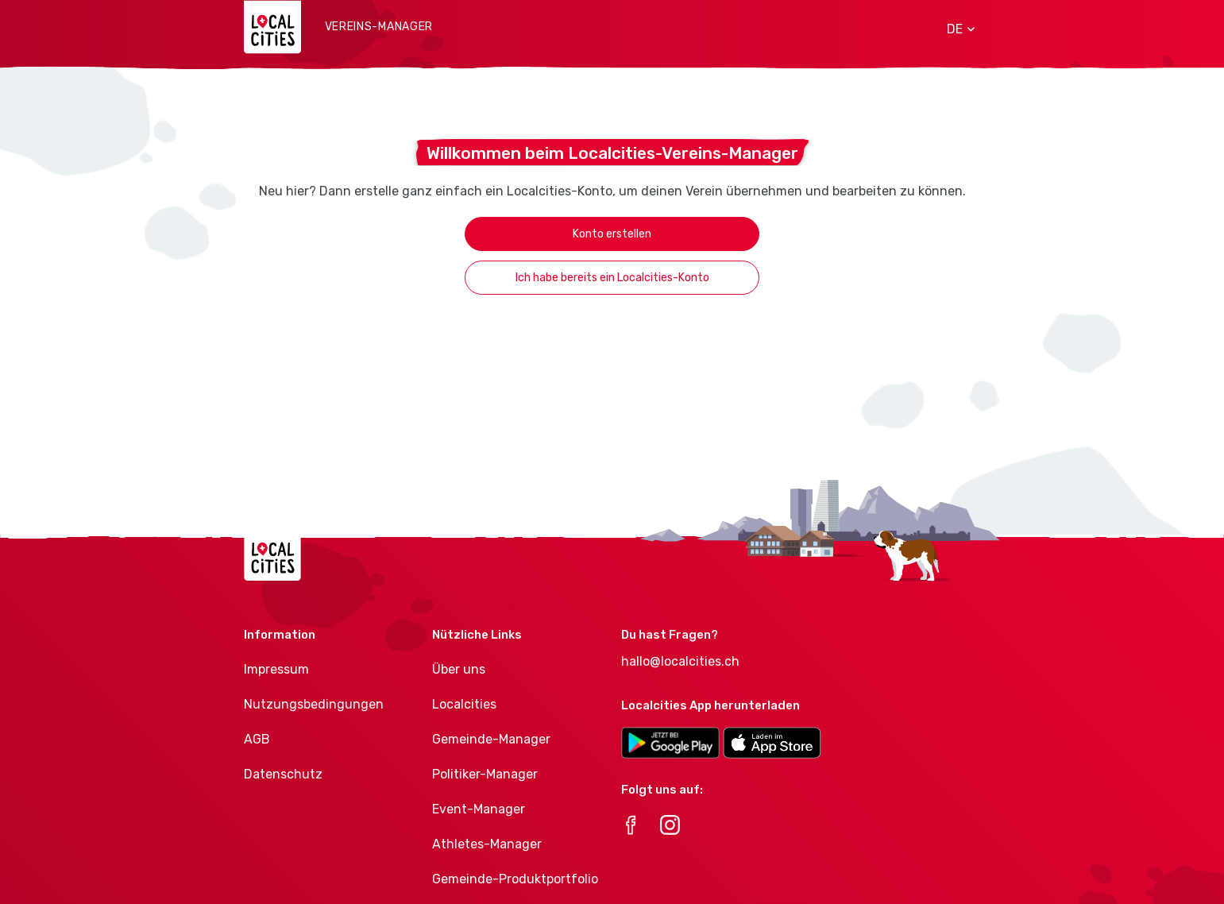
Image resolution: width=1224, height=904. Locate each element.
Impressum (276, 669)
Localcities (464, 704)
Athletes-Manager (487, 844)
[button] (955, 29)
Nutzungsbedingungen (314, 704)
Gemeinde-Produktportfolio (515, 879)
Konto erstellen (612, 234)
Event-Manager (478, 809)
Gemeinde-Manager (491, 739)
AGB (257, 739)
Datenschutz (283, 774)
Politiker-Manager (485, 774)
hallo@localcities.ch (680, 661)
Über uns (458, 669)
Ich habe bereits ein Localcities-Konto (612, 277)
